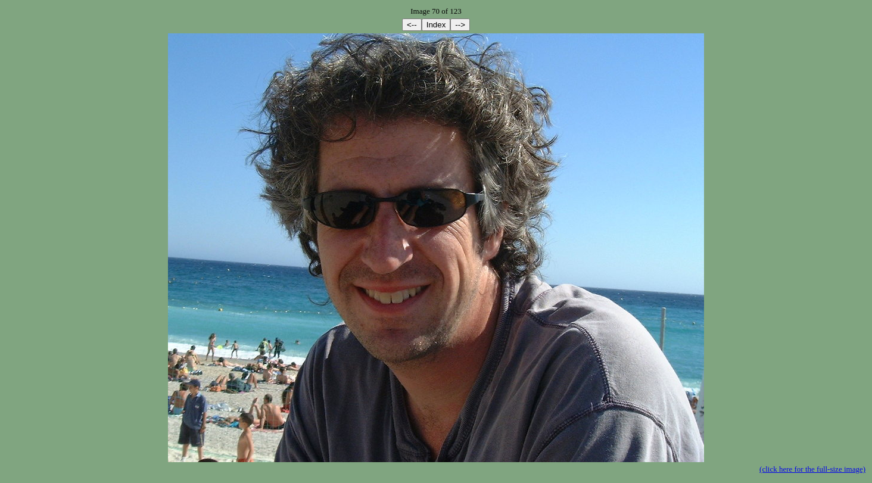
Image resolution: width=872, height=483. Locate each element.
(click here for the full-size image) (812, 469)
